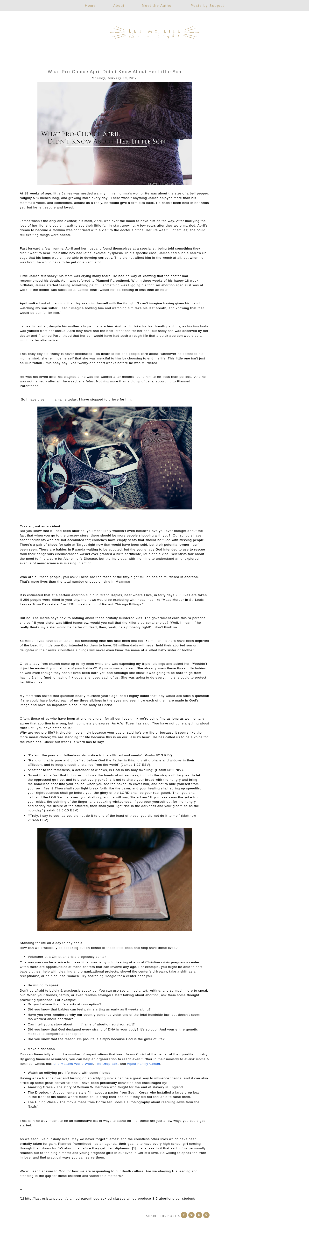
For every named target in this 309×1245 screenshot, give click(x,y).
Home (90, 5)
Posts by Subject (207, 5)
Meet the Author (157, 5)
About (119, 5)
